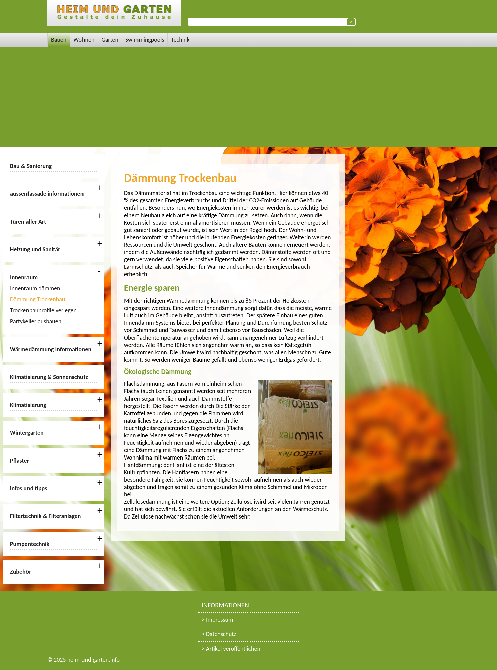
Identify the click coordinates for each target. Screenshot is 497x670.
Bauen (58, 39)
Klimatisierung (28, 405)
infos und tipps (28, 488)
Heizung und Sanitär (35, 249)
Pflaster (19, 460)
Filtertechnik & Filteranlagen (45, 516)
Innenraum (24, 277)
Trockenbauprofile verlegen (43, 310)
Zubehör (20, 571)
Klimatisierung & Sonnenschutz (49, 377)
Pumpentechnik (29, 544)
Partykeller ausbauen (35, 321)
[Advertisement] (248, 97)
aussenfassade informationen (47, 193)
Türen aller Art (28, 221)
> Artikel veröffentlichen (231, 648)
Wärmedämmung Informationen (50, 349)
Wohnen (83, 39)
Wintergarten (27, 432)
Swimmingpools (144, 39)
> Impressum (217, 619)
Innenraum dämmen (35, 288)
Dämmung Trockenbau (37, 299)
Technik (180, 39)
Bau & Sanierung (31, 166)
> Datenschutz (219, 634)
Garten (109, 39)
